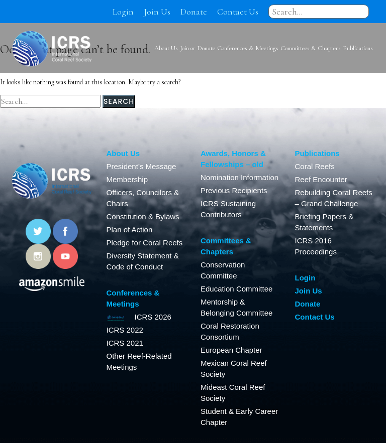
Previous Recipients (234, 190)
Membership (127, 179)
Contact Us (237, 11)
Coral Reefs (315, 166)
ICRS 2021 (125, 343)
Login (123, 11)
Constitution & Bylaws (143, 216)
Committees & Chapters (310, 48)
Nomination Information (239, 177)
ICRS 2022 (125, 330)
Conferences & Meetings (247, 48)
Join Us (157, 11)
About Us (166, 48)
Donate (193, 11)
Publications (358, 48)
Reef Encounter (321, 179)
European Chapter (231, 350)
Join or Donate (197, 48)
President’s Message (141, 166)
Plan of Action (130, 229)
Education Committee (236, 288)
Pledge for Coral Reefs (145, 242)
